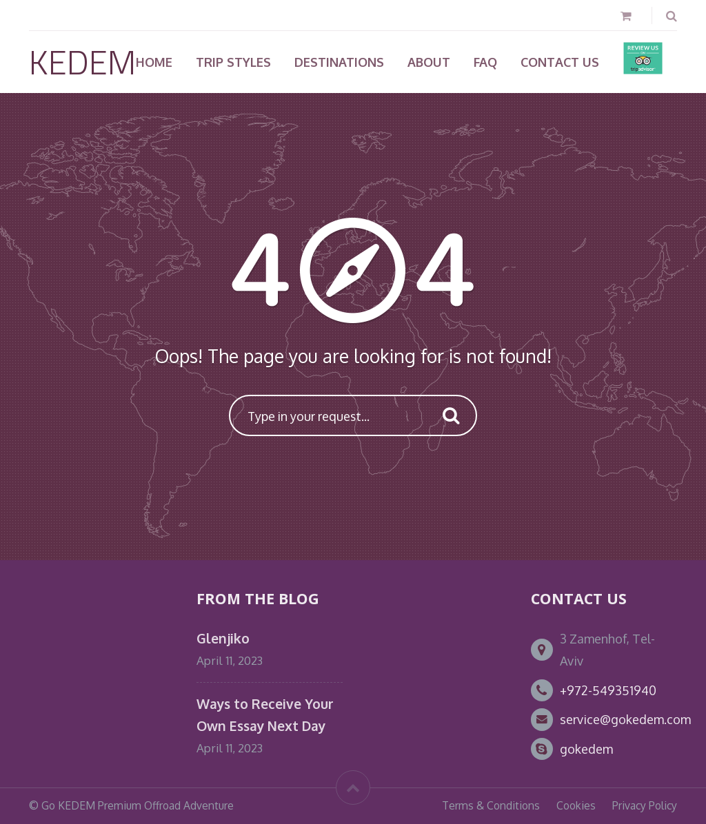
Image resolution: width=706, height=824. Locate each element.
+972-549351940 (608, 690)
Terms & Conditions (491, 805)
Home (154, 62)
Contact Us (560, 62)
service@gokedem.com (625, 719)
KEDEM (82, 61)
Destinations (339, 62)
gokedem (586, 748)
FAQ (485, 62)
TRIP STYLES (233, 62)
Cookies (576, 805)
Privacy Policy (644, 805)
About (428, 62)
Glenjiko (223, 638)
